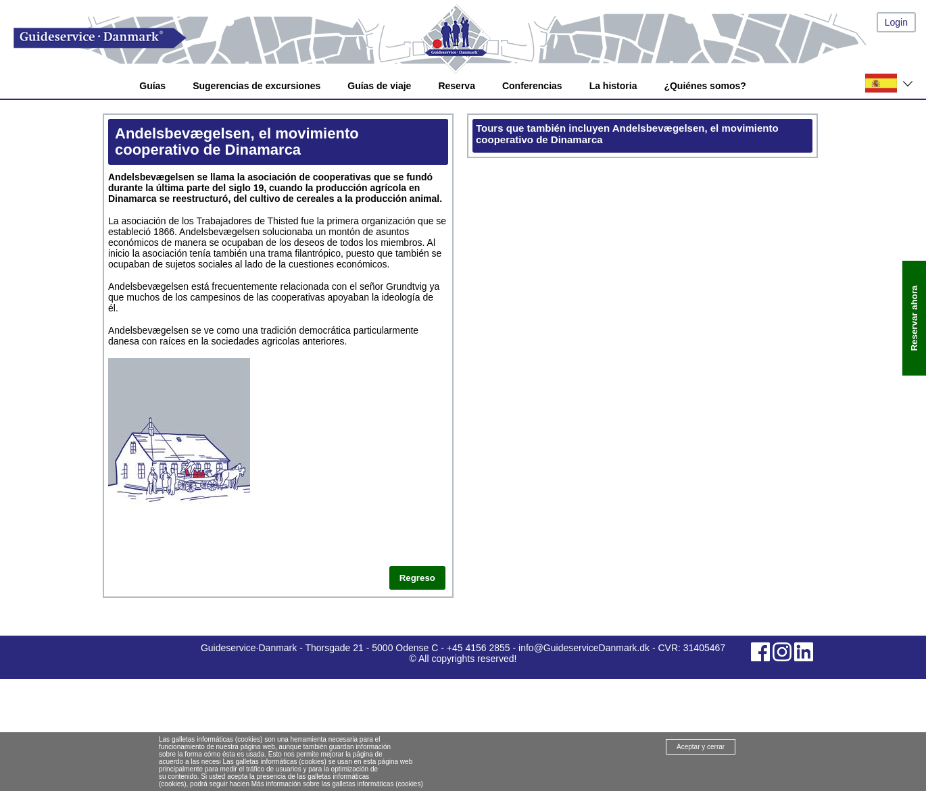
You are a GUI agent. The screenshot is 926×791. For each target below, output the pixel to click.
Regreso (417, 578)
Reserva (456, 85)
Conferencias (532, 85)
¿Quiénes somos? (705, 85)
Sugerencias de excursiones (256, 85)
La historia (613, 85)
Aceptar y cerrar (701, 746)
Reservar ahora (914, 318)
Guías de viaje (379, 85)
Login (896, 22)
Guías (152, 85)
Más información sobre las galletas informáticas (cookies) (337, 784)
